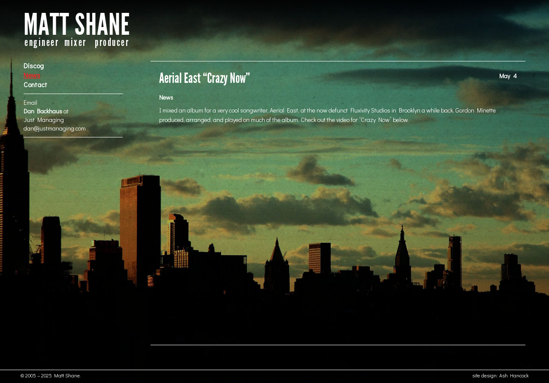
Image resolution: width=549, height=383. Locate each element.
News (32, 74)
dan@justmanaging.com (55, 128)
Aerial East (284, 110)
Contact (35, 84)
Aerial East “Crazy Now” (204, 78)
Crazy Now (375, 120)
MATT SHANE (77, 25)
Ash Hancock (514, 375)
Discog (34, 65)
